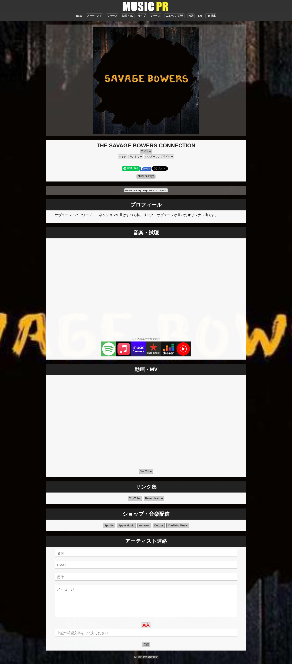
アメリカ (146, 151)
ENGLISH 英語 (146, 176)
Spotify (108, 525)
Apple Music (126, 525)
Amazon (144, 525)
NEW (79, 16)
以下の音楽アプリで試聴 (146, 339)
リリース (112, 15)
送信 (146, 644)
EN (200, 16)
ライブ (142, 15)
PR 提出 (211, 15)
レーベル (156, 15)
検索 (190, 15)
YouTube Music (178, 525)
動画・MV (127, 15)
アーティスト (94, 15)
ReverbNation (154, 498)
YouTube (146, 471)
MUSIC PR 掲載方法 (146, 657)
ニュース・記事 (174, 15)
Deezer (158, 525)
